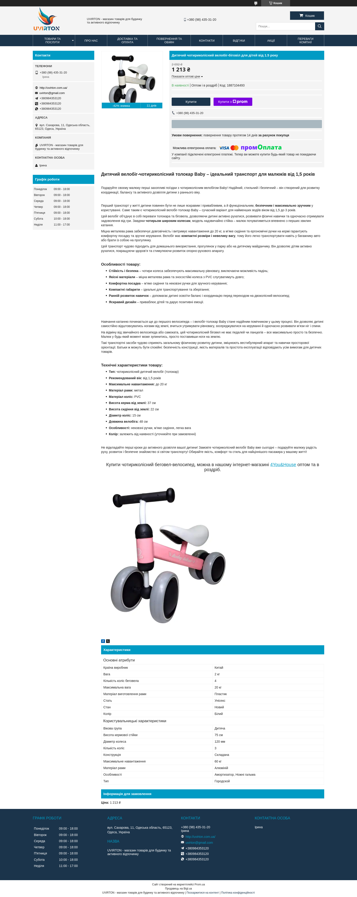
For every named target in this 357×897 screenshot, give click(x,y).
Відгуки (239, 40)
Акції (271, 40)
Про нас (91, 40)
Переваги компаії (306, 40)
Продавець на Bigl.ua (178, 888)
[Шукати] (319, 26)
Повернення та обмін (169, 40)
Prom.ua (200, 884)
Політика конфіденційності (238, 892)
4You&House (283, 464)
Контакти (206, 40)
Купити (191, 102)
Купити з (232, 102)
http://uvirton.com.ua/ (53, 87)
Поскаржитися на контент (202, 892)
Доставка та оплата (127, 40)
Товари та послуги (52, 40)
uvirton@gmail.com (52, 93)
